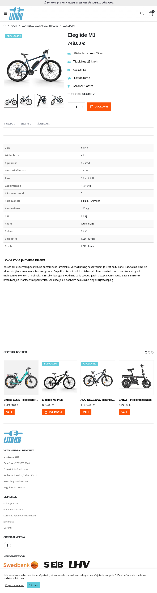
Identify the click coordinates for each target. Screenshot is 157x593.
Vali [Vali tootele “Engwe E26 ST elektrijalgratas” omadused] (9, 412)
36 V (83, 178)
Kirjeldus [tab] (9, 123)
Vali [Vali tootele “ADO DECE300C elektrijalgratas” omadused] (86, 412)
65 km (84, 155)
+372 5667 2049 (22, 463)
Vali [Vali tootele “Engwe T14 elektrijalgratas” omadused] (125, 412)
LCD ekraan (88, 246)
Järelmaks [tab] (43, 123)
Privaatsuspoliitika (13, 509)
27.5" (84, 231)
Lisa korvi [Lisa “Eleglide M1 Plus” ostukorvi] (55, 412)
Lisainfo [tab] (26, 123)
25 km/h (86, 163)
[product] (21, 377)
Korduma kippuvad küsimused (19, 515)
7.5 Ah (91, 178)
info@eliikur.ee (20, 469)
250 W (84, 170)
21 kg (84, 216)
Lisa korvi (101, 106)
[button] (146, 352)
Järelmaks (8, 521)
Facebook (7, 545)
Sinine (84, 148)
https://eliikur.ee (19, 481)
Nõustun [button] (33, 585)
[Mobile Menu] (6, 13)
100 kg (85, 208)
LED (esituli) (88, 238)
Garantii (7, 527)
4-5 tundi (86, 185)
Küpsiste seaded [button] (14, 585)
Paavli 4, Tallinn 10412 (25, 475)
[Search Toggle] (142, 13)
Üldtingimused (11, 503)
